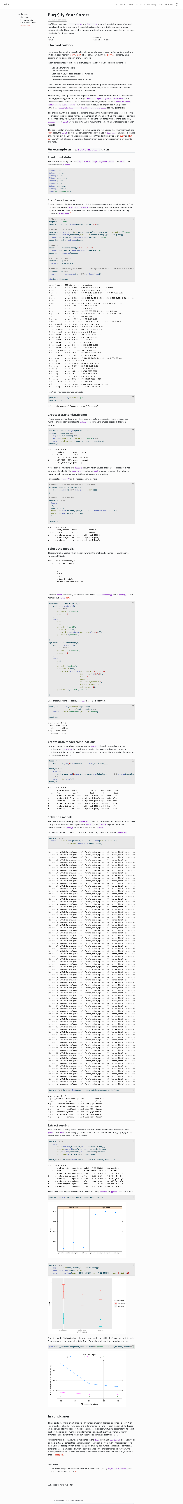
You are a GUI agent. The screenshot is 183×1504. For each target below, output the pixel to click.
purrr (72, 54)
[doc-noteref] (70, 213)
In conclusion (25, 25)
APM (50, 132)
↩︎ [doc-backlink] (76, 1471)
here (68, 597)
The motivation (26, 17)
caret (78, 54)
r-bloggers (58, 1454)
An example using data (28, 21)
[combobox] (177, 4)
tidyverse (111, 54)
